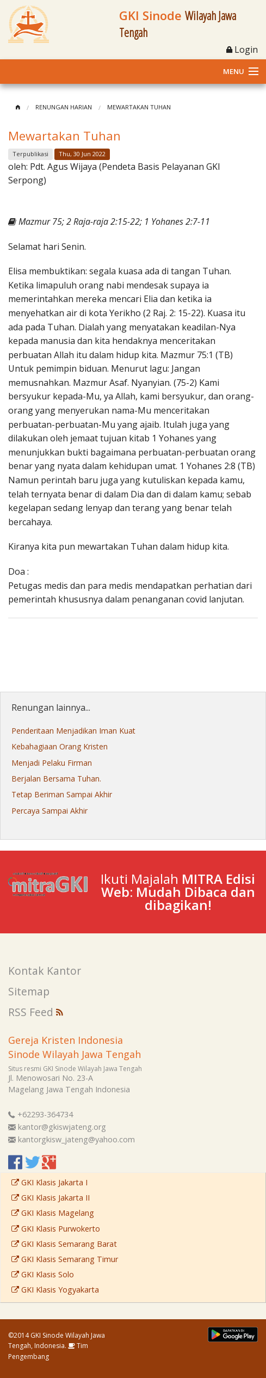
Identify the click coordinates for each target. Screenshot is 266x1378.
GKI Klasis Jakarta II (50, 1197)
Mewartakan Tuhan (139, 107)
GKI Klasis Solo (42, 1274)
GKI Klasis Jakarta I (49, 1182)
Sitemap (29, 991)
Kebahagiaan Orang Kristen (59, 746)
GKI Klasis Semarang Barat (64, 1244)
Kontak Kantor (44, 970)
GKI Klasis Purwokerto (55, 1228)
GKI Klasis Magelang (52, 1213)
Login (242, 50)
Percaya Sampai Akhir (49, 810)
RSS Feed (35, 1012)
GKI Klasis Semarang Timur (64, 1259)
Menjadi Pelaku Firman (51, 763)
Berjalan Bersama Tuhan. (56, 778)
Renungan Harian (63, 107)
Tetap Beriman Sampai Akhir (61, 794)
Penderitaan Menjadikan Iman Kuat (73, 730)
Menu (233, 71)
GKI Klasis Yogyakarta (55, 1289)
